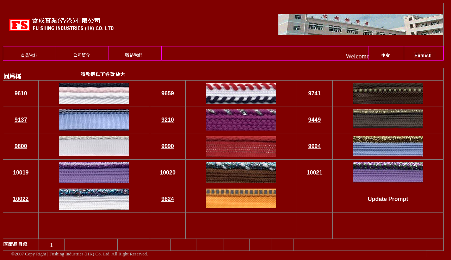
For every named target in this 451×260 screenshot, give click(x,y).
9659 (167, 93)
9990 (167, 146)
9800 (20, 146)
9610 (20, 93)
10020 (168, 173)
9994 (314, 146)
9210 (167, 120)
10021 (314, 173)
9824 (167, 199)
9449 (314, 120)
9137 (20, 120)
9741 (314, 93)
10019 (21, 173)
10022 (21, 199)
